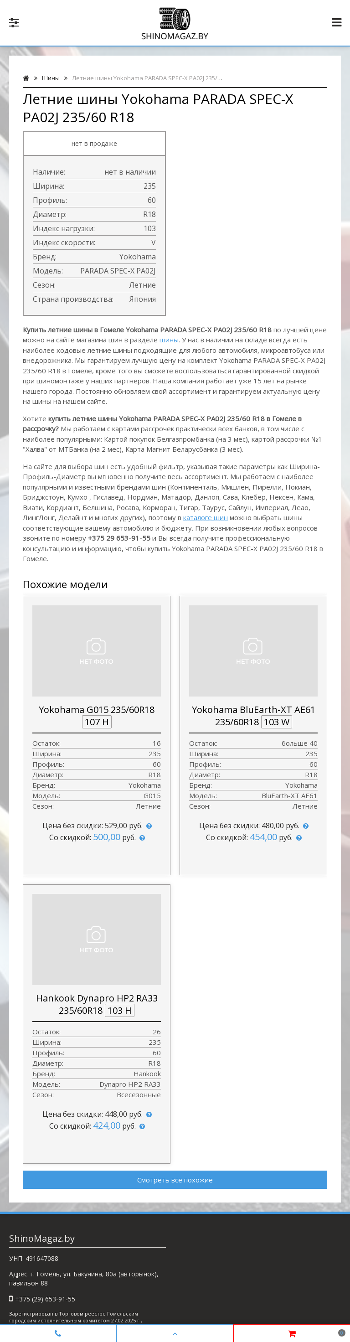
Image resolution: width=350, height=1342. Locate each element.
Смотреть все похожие (175, 1179)
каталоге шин (205, 517)
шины (169, 339)
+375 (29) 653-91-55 (45, 1299)
